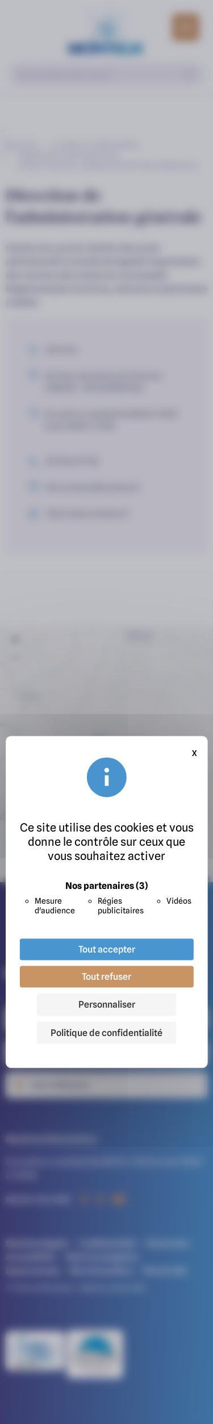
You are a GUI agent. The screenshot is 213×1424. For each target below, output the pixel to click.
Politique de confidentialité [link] (106, 1032)
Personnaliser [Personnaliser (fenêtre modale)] (106, 1004)
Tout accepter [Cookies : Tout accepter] (106, 949)
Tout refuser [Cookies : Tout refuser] (106, 976)
